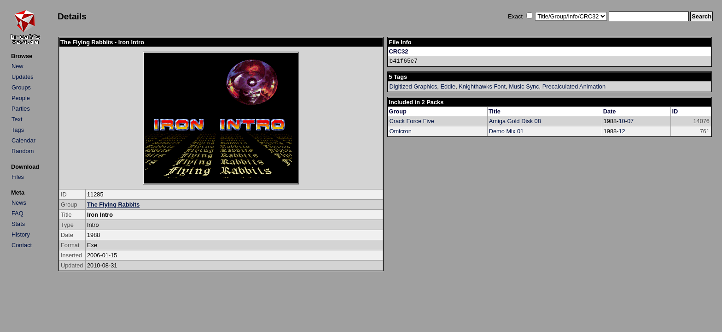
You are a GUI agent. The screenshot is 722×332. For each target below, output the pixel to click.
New (17, 66)
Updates (23, 76)
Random (23, 151)
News (19, 202)
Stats (18, 223)
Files (18, 176)
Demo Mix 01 (506, 131)
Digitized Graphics (413, 86)
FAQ (17, 213)
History (21, 234)
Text (17, 119)
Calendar (23, 140)
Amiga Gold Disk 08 (515, 121)
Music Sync (524, 86)
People (21, 98)
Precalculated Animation (574, 86)
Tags (18, 129)
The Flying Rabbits (113, 204)
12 (621, 131)
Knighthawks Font (482, 86)
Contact (22, 245)
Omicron (401, 131)
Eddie (447, 86)
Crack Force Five (412, 121)
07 (630, 121)
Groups (21, 87)
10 (621, 121)
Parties (21, 108)
